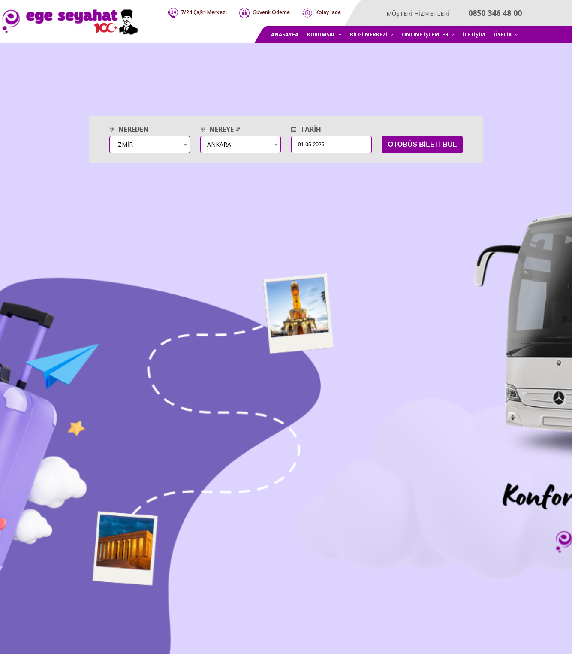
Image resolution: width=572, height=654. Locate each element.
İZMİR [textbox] (124, 144)
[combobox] (149, 144)
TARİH (306, 129)
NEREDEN (129, 129)
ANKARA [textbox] (219, 144)
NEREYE (220, 129)
